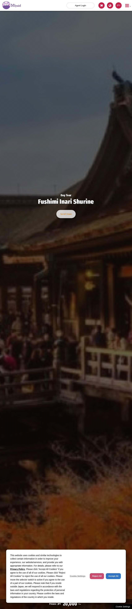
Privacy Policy (17, 569)
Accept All (113, 576)
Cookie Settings (123, 606)
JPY (119, 5)
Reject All (97, 576)
